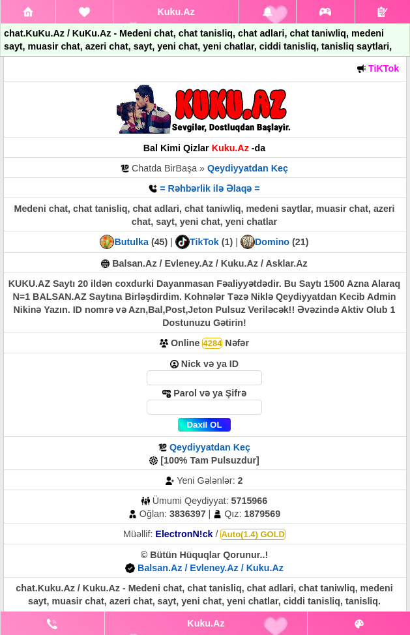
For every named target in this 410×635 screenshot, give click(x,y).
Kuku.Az (175, 12)
